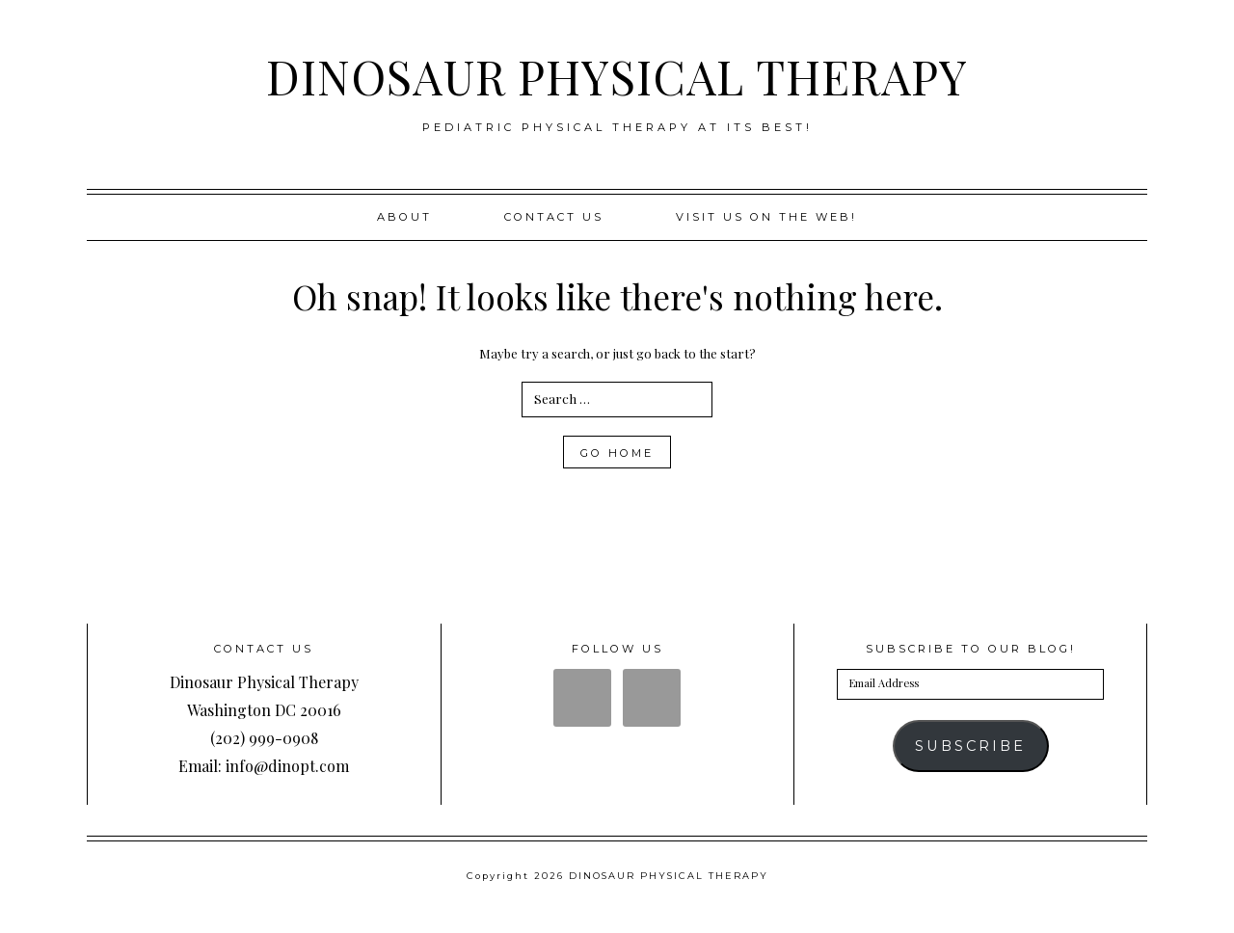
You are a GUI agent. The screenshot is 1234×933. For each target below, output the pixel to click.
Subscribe (970, 746)
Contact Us (554, 217)
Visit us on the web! (766, 217)
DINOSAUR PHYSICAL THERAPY (617, 76)
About (404, 217)
